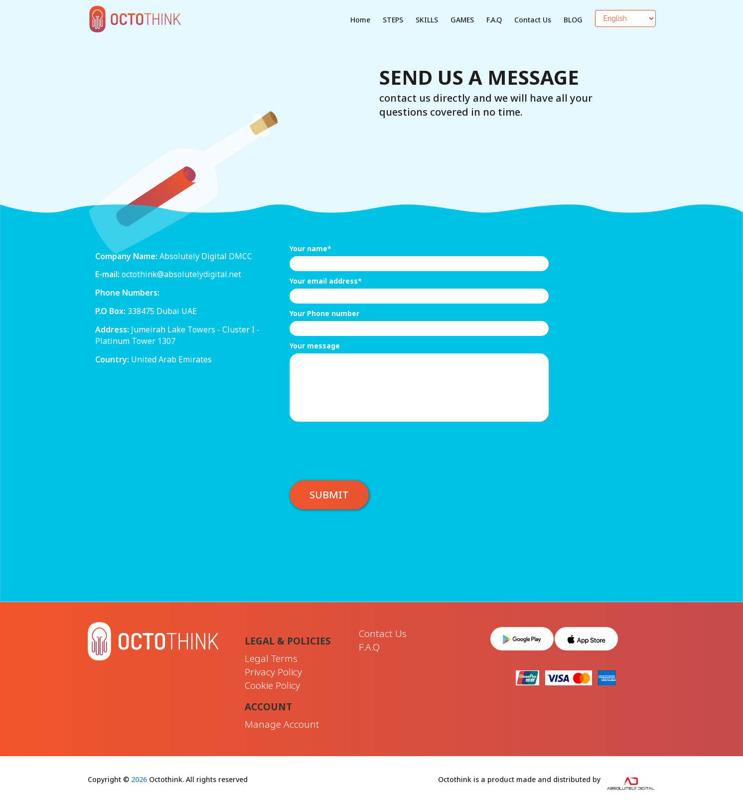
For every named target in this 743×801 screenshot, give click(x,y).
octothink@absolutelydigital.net (181, 274)
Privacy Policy (273, 671)
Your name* (310, 248)
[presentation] (365, 446)
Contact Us (532, 19)
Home (360, 19)
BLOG (573, 19)
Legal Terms (271, 658)
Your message (315, 345)
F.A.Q (494, 19)
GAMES (462, 19)
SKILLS (427, 19)
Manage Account (282, 724)
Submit (329, 494)
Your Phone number (324, 313)
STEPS (393, 19)
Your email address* (326, 281)
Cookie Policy (272, 685)
